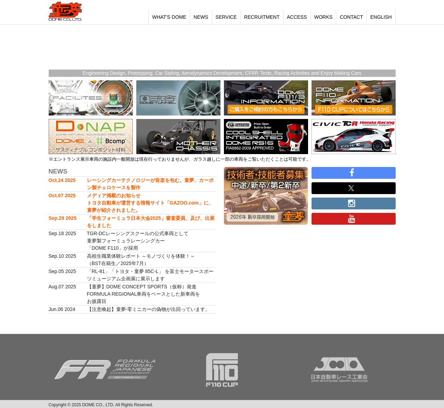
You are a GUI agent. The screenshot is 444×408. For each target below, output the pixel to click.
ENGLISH (380, 17)
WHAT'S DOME (169, 17)
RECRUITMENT (262, 17)
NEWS (201, 17)
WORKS (323, 17)
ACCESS (297, 17)
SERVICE (226, 17)
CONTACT (351, 17)
